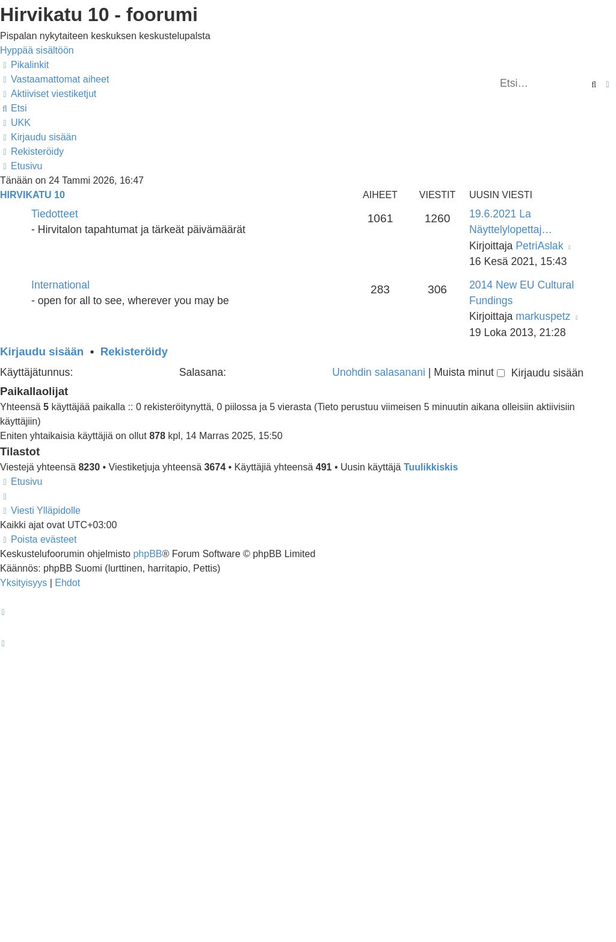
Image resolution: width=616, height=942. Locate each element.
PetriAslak (539, 246)
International (60, 285)
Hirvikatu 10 (32, 195)
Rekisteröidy (134, 351)
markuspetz (543, 316)
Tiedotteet (54, 214)
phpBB (147, 554)
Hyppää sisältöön (37, 50)
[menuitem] (54, 79)
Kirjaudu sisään (42, 351)
